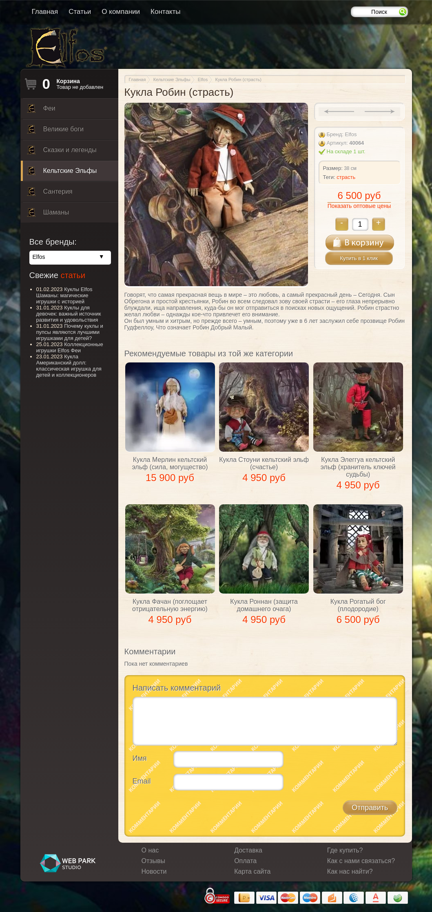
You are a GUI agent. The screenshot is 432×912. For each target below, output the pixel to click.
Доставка (248, 850)
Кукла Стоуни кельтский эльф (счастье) (264, 463)
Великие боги (55, 131)
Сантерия (50, 193)
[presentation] (195, 812)
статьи (72, 275)
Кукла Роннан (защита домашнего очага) (264, 605)
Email (142, 781)
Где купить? (345, 850)
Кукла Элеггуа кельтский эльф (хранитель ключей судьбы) (358, 467)
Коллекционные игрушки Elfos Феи (69, 347)
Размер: (333, 168)
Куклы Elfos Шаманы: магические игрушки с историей (64, 295)
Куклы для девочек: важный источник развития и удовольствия (68, 314)
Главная (45, 11)
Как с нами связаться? (361, 860)
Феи (41, 110)
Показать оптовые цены (359, 206)
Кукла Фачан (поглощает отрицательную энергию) (170, 605)
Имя (140, 758)
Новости (154, 871)
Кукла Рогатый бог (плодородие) (358, 605)
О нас (150, 850)
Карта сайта (252, 871)
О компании (121, 11)
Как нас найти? (350, 871)
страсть (346, 177)
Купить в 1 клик (359, 258)
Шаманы (48, 214)
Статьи (80, 11)
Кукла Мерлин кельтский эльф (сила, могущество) (170, 463)
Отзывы (154, 860)
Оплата (245, 860)
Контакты (165, 11)
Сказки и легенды (62, 152)
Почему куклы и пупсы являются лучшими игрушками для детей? (69, 332)
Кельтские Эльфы (62, 172)
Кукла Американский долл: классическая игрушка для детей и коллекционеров (69, 365)
